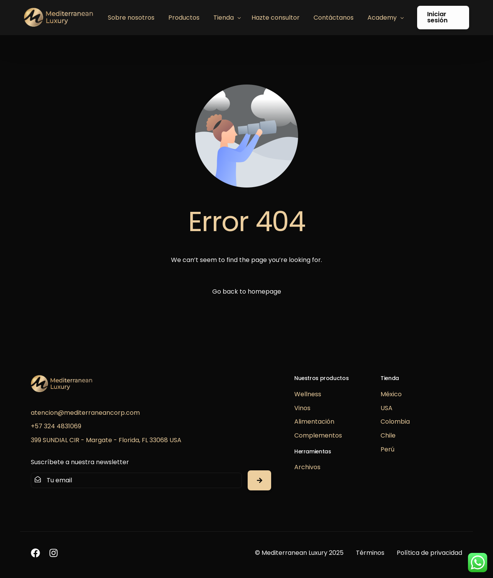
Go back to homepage (246, 291)
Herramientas (312, 451)
